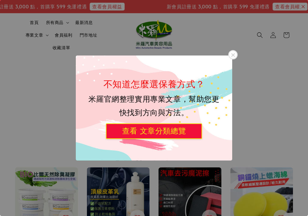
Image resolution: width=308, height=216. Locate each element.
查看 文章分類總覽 (154, 131)
